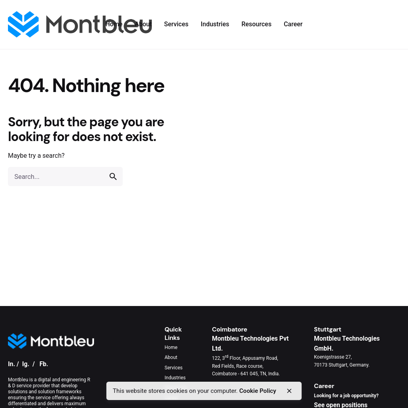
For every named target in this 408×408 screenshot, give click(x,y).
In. (11, 364)
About (171, 357)
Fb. (43, 364)
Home (171, 347)
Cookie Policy (257, 390)
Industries (175, 378)
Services (173, 368)
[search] (113, 176)
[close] (289, 390)
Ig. (25, 364)
